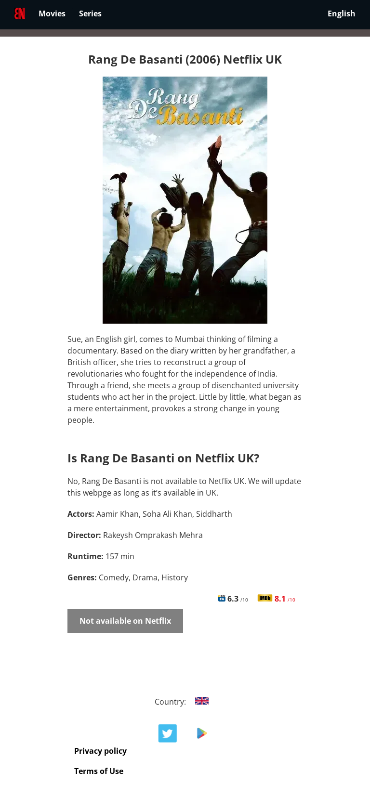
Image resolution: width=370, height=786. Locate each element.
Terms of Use (98, 771)
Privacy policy (100, 751)
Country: (185, 701)
